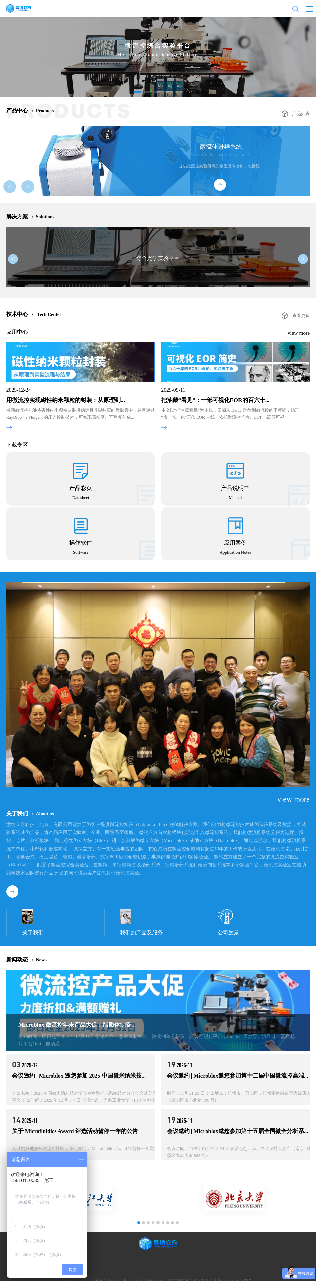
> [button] (26, 188)
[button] (138, 92)
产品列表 (302, 110)
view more (300, 345)
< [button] (14, 188)
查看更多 (302, 328)
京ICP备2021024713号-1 (195, 1272)
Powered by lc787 (230, 1272)
